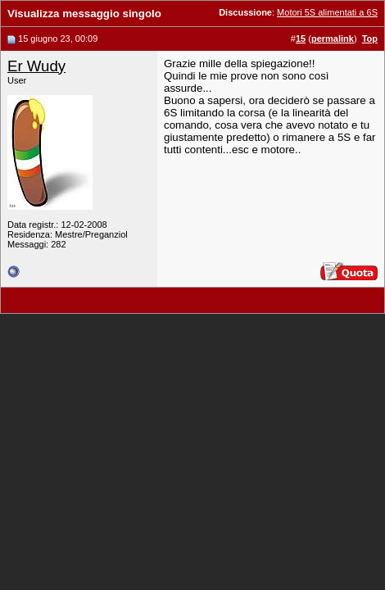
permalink (332, 38)
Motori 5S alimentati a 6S (327, 12)
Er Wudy (36, 66)
